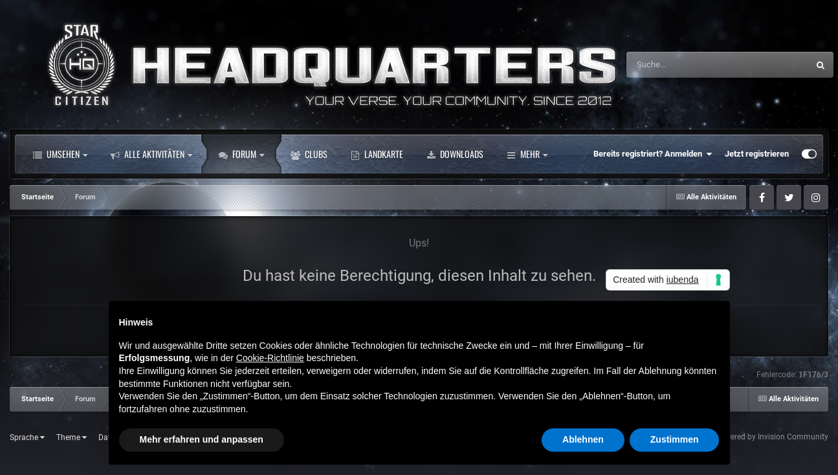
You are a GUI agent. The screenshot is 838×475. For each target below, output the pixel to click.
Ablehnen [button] (583, 439)
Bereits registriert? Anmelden (652, 154)
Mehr (527, 154)
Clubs (309, 154)
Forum (241, 154)
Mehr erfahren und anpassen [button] (201, 439)
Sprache (27, 437)
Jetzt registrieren (757, 154)
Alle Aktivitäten (151, 154)
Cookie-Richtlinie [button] (270, 358)
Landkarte (377, 154)
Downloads (455, 154)
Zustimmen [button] (674, 439)
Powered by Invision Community (771, 436)
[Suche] (690, 65)
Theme (71, 437)
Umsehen (60, 154)
